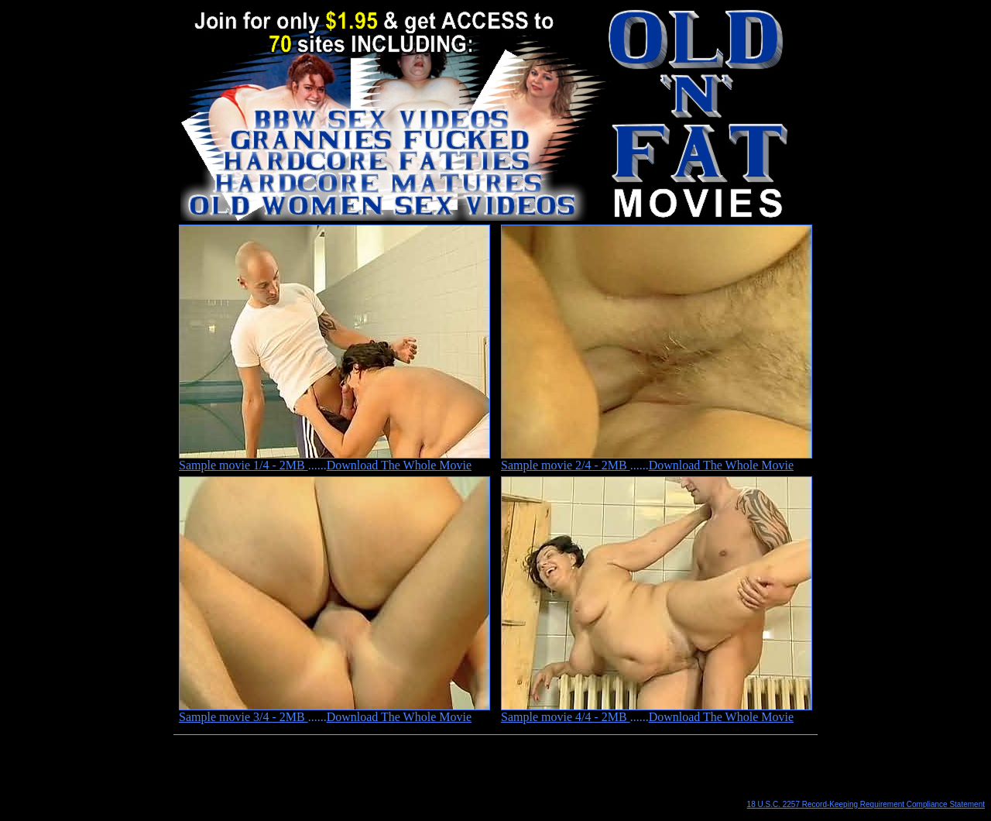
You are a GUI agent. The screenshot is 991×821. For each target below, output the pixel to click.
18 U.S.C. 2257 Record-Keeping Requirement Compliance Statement (866, 804)
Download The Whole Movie (399, 465)
